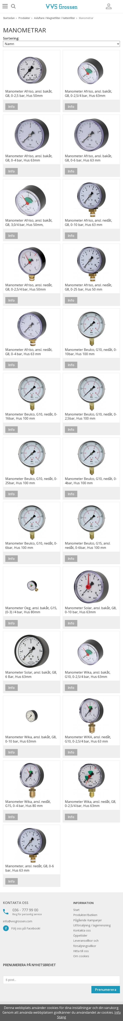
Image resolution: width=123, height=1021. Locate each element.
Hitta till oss (81, 951)
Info (11, 106)
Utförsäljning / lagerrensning (92, 925)
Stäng (61, 1017)
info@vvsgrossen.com (17, 921)
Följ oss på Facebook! (21, 928)
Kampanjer (94, 920)
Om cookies (81, 956)
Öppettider (80, 935)
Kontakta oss (15, 903)
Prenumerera (105, 989)
